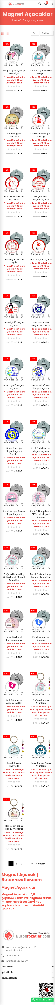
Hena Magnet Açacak (41, 259)
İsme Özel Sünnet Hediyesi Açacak (41, 387)
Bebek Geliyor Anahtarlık (14, 764)
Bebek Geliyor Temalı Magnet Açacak (14, 513)
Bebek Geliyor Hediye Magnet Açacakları (40, 576)
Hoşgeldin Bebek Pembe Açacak (14, 639)
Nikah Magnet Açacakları (14, 135)
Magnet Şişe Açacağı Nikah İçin (14, 72)
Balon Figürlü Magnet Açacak (14, 387)
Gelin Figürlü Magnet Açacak (14, 324)
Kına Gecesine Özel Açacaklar (14, 198)
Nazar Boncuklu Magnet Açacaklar (41, 324)
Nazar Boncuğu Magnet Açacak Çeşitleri (14, 451)
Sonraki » (40, 863)
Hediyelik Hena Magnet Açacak (41, 198)
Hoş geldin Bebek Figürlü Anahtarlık (14, 827)
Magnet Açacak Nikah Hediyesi (41, 72)
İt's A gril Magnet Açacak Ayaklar (14, 701)
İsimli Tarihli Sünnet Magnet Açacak (41, 450)
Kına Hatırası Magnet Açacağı (41, 135)
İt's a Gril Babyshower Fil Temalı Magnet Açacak (41, 514)
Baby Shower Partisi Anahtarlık (41, 764)
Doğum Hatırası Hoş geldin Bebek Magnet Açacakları (14, 577)
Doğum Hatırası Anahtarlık (41, 701)
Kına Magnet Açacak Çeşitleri (14, 261)
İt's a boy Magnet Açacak (41, 639)
